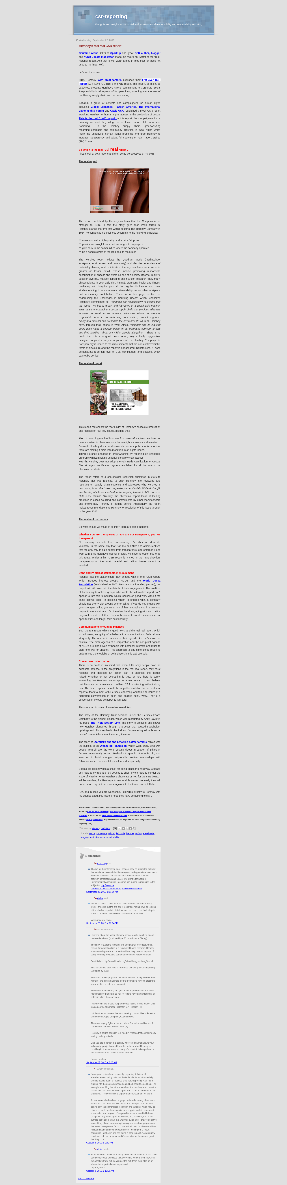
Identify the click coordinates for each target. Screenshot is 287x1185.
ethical (111, 833)
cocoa (92, 833)
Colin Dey (102, 863)
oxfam (138, 833)
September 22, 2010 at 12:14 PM (102, 923)
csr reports (101, 833)
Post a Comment (86, 1178)
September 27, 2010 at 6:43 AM (101, 1062)
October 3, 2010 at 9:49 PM (99, 1142)
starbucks (100, 837)
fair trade (120, 833)
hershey (130, 833)
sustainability (112, 837)
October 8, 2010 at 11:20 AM (100, 1171)
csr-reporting (111, 16)
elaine (100, 898)
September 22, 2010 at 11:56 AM (102, 892)
